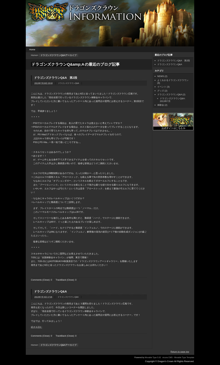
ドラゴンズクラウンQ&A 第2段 (55, 77)
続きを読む (36, 327)
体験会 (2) (162, 105)
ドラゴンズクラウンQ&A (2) (171, 94)
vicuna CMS (167, 357)
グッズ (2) (162, 90)
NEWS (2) (162, 76)
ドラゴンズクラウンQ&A (68, 83)
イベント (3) (163, 86)
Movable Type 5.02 (153, 357)
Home (32, 49)
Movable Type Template (184, 357)
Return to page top (179, 351)
